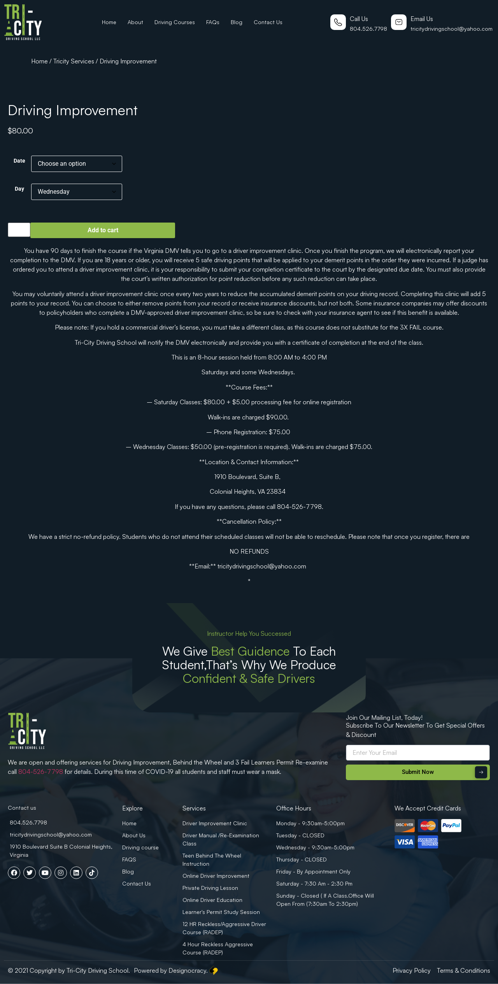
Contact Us (268, 22)
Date (19, 161)
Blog (236, 22)
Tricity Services (73, 61)
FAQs (212, 22)
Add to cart (103, 230)
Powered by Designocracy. (176, 970)
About (135, 22)
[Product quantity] (19, 230)
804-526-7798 (40, 771)
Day (19, 189)
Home (109, 22)
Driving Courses (174, 22)
